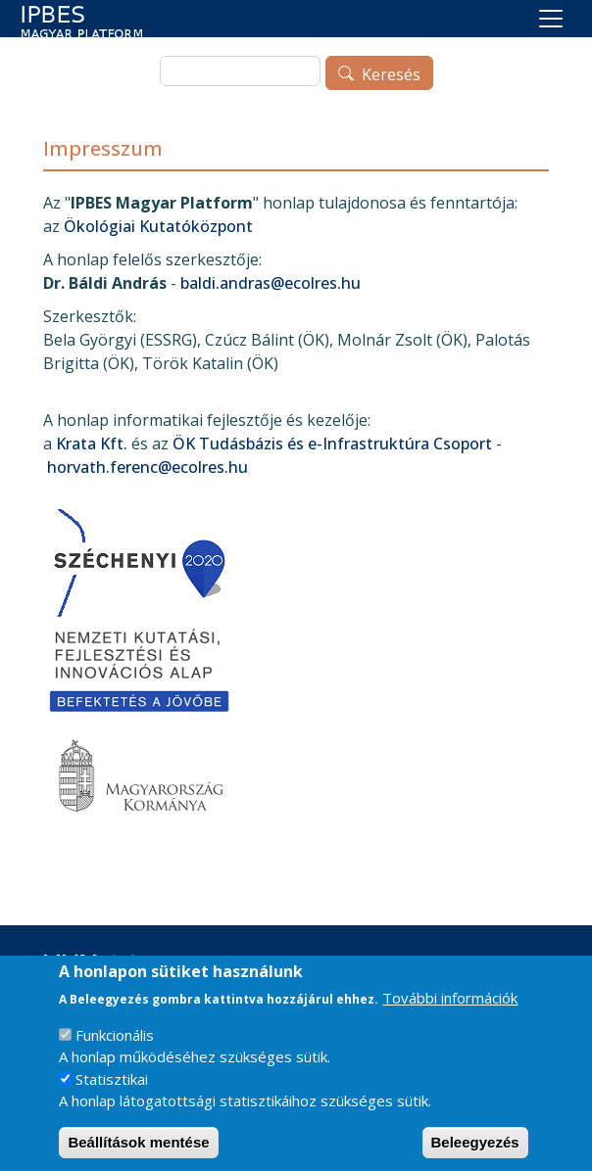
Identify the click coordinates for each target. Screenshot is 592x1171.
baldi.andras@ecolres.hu (270, 283)
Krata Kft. (91, 443)
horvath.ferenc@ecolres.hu (147, 467)
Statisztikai (111, 1094)
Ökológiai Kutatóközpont (158, 226)
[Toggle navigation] (550, 18)
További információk (450, 1013)
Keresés (391, 74)
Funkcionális (114, 1050)
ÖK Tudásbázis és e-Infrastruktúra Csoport (332, 443)
